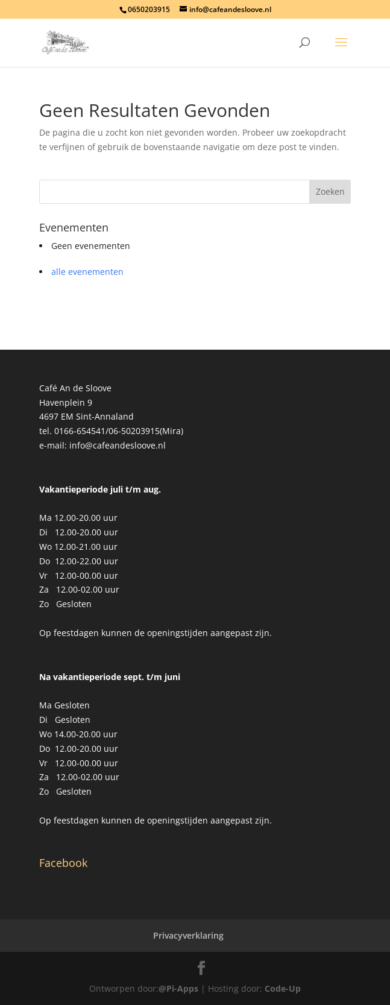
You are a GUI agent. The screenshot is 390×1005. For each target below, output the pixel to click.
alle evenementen (87, 271)
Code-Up (283, 988)
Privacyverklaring (188, 935)
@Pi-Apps (178, 988)
